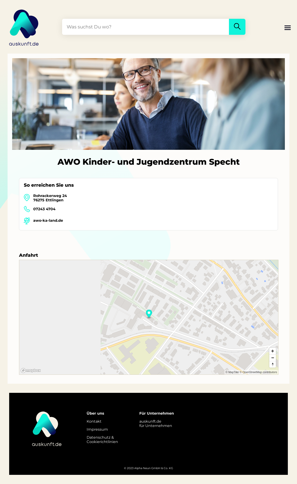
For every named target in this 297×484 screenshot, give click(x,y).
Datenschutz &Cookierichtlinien (102, 439)
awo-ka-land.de (48, 220)
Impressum (97, 429)
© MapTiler (232, 372)
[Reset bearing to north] (272, 364)
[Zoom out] (272, 357)
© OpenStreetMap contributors (258, 372)
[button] (287, 28)
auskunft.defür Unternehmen (155, 423)
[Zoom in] (272, 351)
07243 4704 (44, 209)
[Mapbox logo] (31, 370)
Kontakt (94, 421)
